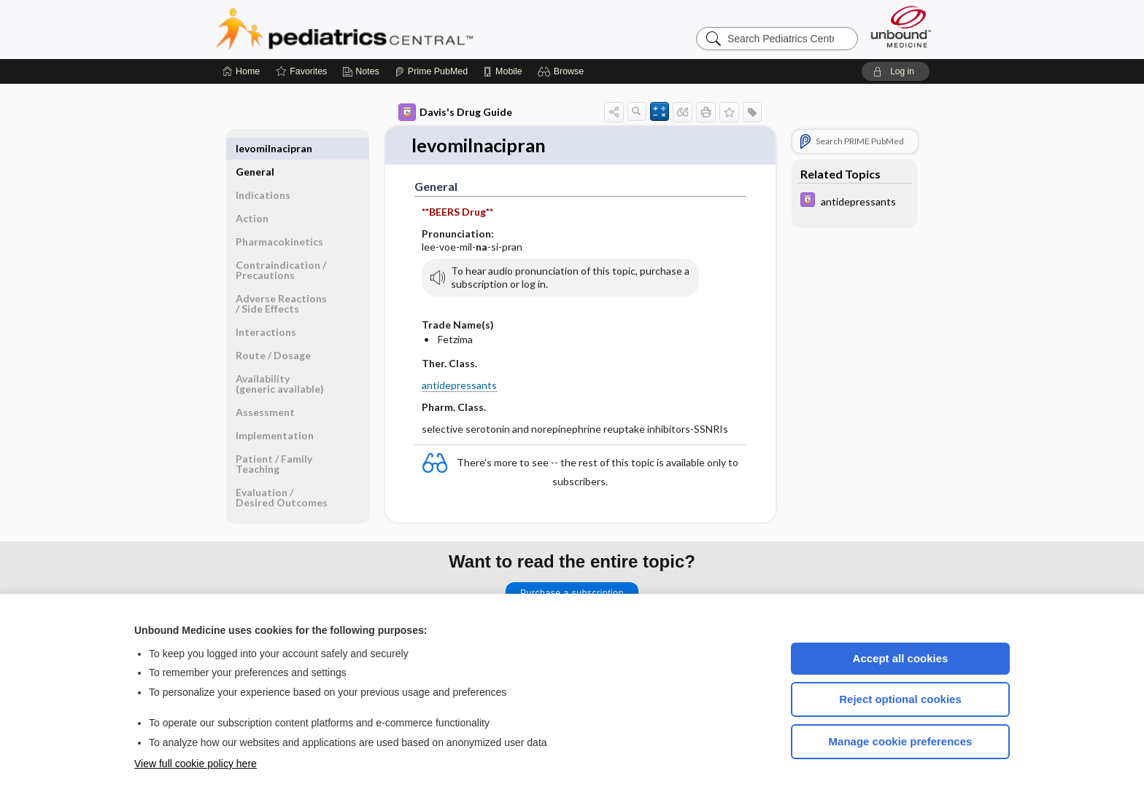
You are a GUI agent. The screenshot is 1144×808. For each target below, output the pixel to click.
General (255, 148)
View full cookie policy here (195, 763)
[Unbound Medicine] (901, 27)
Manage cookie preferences (901, 741)
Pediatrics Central (396, 29)
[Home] (241, 71)
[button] (563, 71)
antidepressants (459, 385)
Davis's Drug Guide (455, 112)
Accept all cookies (900, 658)
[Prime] (431, 71)
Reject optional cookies (900, 699)
